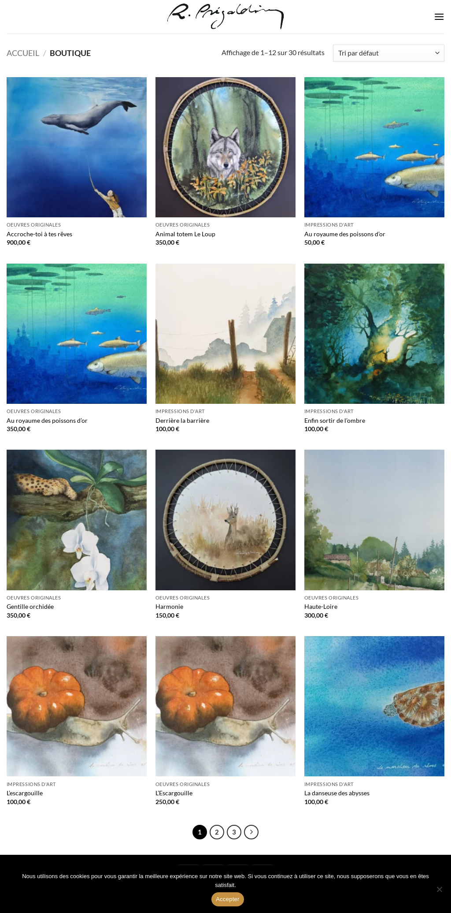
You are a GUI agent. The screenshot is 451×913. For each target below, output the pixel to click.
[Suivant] (251, 832)
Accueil (23, 53)
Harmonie (169, 606)
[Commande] (388, 53)
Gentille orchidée (30, 606)
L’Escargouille (173, 793)
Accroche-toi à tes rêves (39, 234)
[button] (439, 16)
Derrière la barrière (182, 420)
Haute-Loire (320, 606)
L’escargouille (25, 793)
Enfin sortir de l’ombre (334, 420)
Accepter (227, 899)
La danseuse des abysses (337, 793)
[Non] (439, 892)
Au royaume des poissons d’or (344, 234)
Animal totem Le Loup (185, 234)
